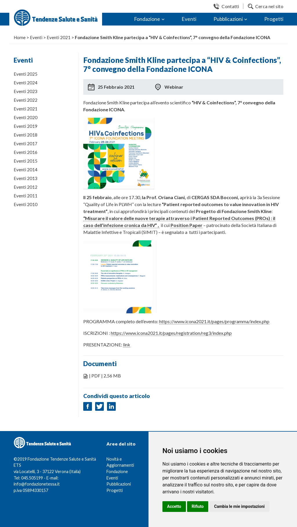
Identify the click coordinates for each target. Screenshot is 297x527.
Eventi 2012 (25, 187)
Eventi (189, 19)
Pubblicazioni (228, 19)
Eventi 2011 (25, 195)
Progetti (273, 19)
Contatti (230, 6)
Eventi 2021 (25, 108)
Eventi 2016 (25, 152)
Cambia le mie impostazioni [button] (239, 506)
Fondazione (147, 19)
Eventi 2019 (25, 126)
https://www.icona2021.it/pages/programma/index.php (214, 321)
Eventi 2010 (25, 204)
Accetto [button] (174, 506)
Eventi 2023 (25, 91)
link (126, 344)
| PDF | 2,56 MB (105, 375)
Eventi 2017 (25, 143)
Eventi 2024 (25, 82)
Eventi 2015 (25, 160)
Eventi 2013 (25, 178)
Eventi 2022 (25, 100)
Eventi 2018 (25, 134)
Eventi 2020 (25, 117)
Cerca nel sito (269, 6)
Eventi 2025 (25, 74)
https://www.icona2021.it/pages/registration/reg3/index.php (171, 333)
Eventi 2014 (25, 169)
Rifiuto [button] (198, 506)
